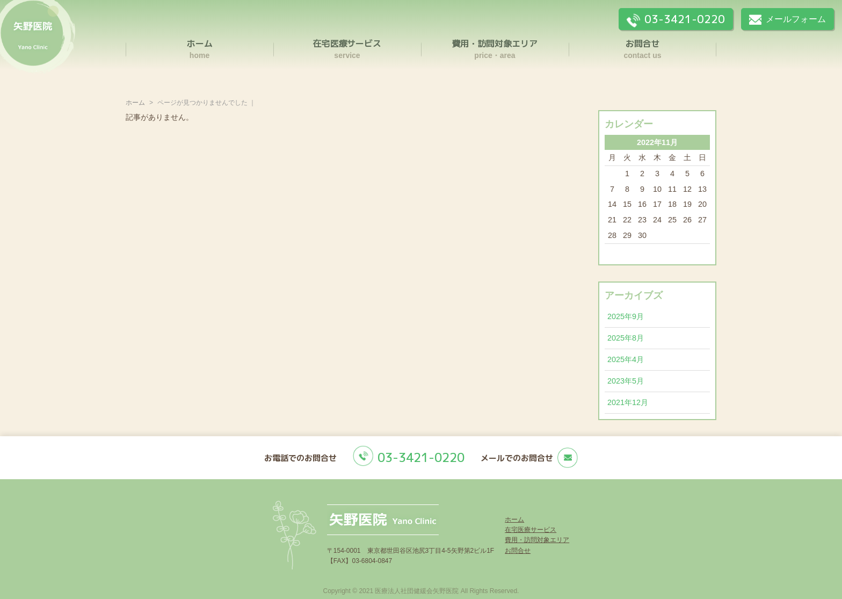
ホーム (135, 102)
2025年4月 (625, 359)
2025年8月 (625, 338)
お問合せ (518, 550)
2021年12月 (627, 402)
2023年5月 (625, 381)
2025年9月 (625, 316)
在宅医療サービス (530, 529)
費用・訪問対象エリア (537, 540)
